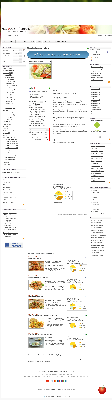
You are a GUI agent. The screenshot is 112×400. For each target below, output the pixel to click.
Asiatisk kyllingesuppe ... (97, 176)
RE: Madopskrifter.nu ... (9, 231)
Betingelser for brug (61, 371)
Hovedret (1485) (9, 77)
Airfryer (5, 216)
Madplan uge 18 (95, 105)
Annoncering (70, 371)
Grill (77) (5, 128)
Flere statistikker (57, 202)
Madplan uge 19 (95, 103)
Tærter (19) (6, 162)
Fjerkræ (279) (10, 83)
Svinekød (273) (11, 81)
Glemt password (95, 54)
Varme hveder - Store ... (97, 73)
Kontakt (53, 371)
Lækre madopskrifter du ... (10, 211)
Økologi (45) (6, 164)
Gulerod (95, 211)
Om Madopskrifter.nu (45, 371)
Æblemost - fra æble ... (97, 67)
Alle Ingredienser (105, 213)
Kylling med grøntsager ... (98, 237)
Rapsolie (37, 104)
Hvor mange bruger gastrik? (10, 218)
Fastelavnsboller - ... (96, 75)
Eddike (37, 121)
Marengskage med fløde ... (98, 225)
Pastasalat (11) (10, 112)
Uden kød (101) (11, 90)
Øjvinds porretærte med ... (98, 250)
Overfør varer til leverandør (39, 132)
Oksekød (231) (11, 79)
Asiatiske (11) (9, 103)
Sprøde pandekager (96, 166)
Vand (94, 207)
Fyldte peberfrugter (8, 199)
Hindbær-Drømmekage (97, 232)
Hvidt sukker (38, 123)
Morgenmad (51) (7, 68)
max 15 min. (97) (10, 152)
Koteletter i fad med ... (9, 189)
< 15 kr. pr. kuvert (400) (12, 145)
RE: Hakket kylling (8, 222)
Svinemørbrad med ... (97, 148)
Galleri (43, 91)
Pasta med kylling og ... (97, 158)
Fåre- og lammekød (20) (13, 85)
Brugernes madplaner (97, 111)
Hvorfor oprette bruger (99, 59)
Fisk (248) (9, 87)
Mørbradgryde (7, 187)
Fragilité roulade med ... (97, 242)
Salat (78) (5, 110)
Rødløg (37, 118)
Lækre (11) (8, 121)
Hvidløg (95, 197)
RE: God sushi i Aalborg (9, 229)
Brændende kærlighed (97, 156)
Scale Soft (55, 396)
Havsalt (37, 107)
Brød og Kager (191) (8, 130)
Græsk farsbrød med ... (9, 197)
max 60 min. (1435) (10, 159)
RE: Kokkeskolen (7, 214)
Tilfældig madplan (96, 109)
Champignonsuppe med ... (98, 146)
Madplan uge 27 (95, 89)
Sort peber (38, 109)
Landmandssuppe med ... (98, 168)
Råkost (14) (9, 117)
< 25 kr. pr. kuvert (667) (12, 141)
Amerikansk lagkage (96, 220)
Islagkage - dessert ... (97, 80)
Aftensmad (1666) (8, 73)
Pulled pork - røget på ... (97, 69)
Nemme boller (94, 163)
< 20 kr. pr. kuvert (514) (12, 143)
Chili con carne (7, 182)
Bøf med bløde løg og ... (97, 153)
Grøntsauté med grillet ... (97, 171)
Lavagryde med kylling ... (97, 240)
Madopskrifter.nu (68, 214)
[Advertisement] (70, 74)
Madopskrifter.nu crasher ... (10, 233)
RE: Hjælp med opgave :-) (10, 227)
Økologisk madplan (96, 113)
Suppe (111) (9, 97)
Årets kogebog (7, 220)
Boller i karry (6, 179)
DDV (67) (5, 135)
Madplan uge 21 (95, 100)
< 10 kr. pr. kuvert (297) (12, 148)
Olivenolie (96, 199)
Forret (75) (9, 75)
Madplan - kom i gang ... (97, 77)
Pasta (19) (8, 105)
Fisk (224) (5, 126)
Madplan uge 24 (95, 94)
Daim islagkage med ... (97, 151)
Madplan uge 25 (95, 92)
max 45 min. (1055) (10, 157)
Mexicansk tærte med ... (97, 245)
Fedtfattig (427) (7, 124)
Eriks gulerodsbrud (96, 222)
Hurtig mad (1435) (8, 150)
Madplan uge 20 (95, 101)
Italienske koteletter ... (97, 173)
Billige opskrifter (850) (9, 137)
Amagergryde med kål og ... (98, 235)
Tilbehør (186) (10, 92)
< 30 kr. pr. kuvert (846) (11, 139)
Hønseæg (96, 209)
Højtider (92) (6, 133)
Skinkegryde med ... (96, 161)
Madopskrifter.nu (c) (81, 214)
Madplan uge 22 (95, 98)
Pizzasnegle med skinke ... (10, 194)
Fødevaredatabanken (58, 389)
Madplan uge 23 (95, 96)
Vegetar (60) (9, 101)
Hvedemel (96, 204)
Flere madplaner (95, 107)
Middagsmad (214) (9, 70)
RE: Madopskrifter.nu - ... (10, 213)
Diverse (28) (9, 119)
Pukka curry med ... (96, 178)
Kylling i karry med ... (9, 184)
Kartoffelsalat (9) (10, 115)
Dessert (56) (9, 95)
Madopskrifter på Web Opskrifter (11, 172)
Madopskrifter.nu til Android (98, 131)
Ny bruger (95, 57)
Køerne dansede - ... (96, 71)
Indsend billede (36, 91)
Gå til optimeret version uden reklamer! (58, 54)
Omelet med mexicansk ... (98, 181)
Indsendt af (64, 214)
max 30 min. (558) (11, 155)
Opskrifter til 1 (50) (11, 99)
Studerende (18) (10, 108)
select (51, 61)
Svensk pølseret (7, 192)
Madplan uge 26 (95, 90)
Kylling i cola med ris (8, 202)
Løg (94, 195)
